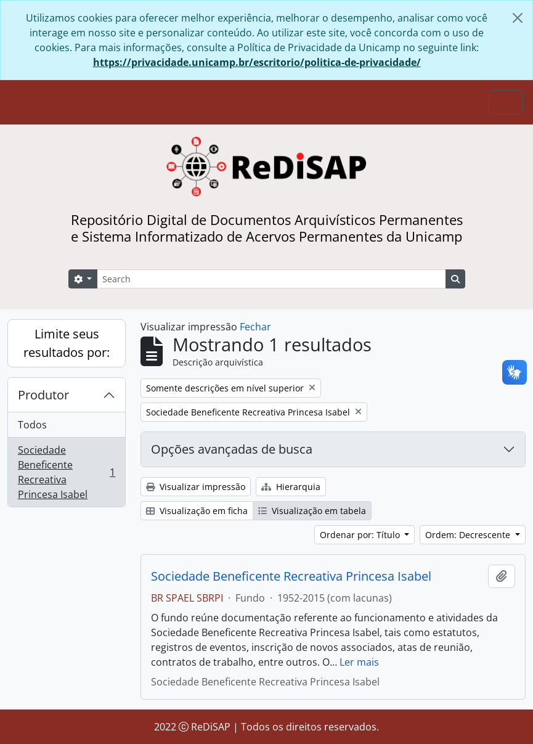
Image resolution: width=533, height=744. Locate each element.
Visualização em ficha (197, 511)
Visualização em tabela (312, 511)
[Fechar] (517, 18)
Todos (32, 424)
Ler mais (359, 662)
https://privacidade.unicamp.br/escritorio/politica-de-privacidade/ (257, 62)
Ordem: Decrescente (469, 535)
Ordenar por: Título (361, 535)
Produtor (43, 394)
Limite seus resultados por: (66, 343)
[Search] (271, 278)
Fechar (255, 326)
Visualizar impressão (195, 487)
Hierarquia (290, 487)
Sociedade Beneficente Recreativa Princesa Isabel (66, 472)
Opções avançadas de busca (231, 449)
